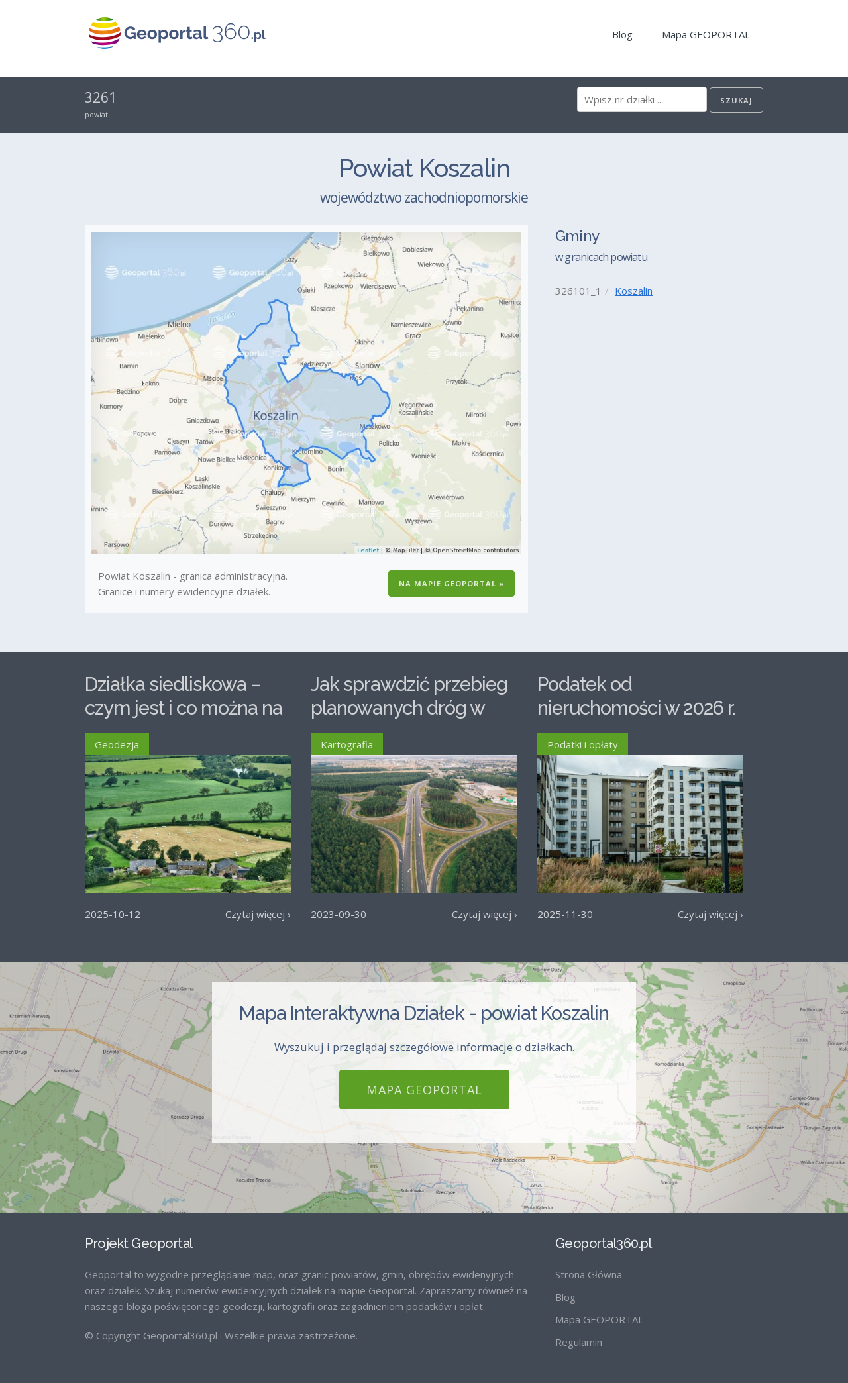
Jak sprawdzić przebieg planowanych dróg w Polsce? (409, 708)
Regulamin (578, 1342)
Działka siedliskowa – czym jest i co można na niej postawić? (183, 708)
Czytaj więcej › (258, 914)
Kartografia (347, 744)
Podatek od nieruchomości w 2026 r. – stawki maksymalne (636, 708)
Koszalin (634, 290)
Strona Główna (588, 1274)
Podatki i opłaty (582, 744)
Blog (622, 34)
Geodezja (117, 744)
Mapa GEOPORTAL (706, 34)
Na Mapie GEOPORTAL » (451, 583)
